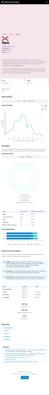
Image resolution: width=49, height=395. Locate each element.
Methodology (34, 379)
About (29, 379)
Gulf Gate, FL (6, 342)
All (42, 109)
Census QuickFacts (11, 365)
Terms (20, 379)
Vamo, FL (5, 336)
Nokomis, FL (6, 345)
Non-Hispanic (29, 159)
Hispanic (22, 159)
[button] (46, 2)
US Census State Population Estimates (16, 355)
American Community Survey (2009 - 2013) (17, 362)
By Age (24, 101)
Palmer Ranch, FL (7, 333)
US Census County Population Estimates (16, 359)
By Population (18, 101)
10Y (46, 109)
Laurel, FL (5, 339)
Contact (25, 379)
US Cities (4, 34)
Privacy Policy (15, 379)
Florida (11, 34)
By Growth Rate (30, 101)
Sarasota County (11, 46)
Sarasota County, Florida (23, 60)
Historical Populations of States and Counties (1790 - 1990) (21, 367)
